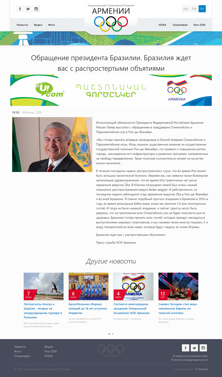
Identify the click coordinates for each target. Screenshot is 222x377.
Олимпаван (180, 24)
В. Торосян (202, 369)
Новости (22, 24)
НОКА (162, 24)
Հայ (185, 8)
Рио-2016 (199, 24)
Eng (194, 8)
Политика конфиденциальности (189, 359)
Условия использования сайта (190, 356)
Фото (51, 24)
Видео (38, 24)
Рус (202, 8)
